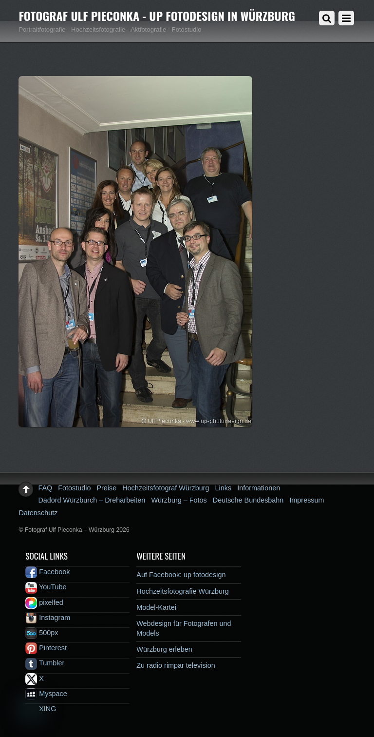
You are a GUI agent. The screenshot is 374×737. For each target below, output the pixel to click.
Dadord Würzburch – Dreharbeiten (91, 500)
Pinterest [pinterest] (46, 648)
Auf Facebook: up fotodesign (180, 575)
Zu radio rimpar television (175, 665)
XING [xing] (40, 709)
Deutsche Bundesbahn (248, 500)
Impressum (306, 500)
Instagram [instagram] (47, 617)
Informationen (258, 488)
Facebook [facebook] (47, 572)
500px (41, 633)
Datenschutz (38, 513)
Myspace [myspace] (46, 694)
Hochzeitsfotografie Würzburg (182, 591)
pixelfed (44, 602)
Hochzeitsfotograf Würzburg (165, 488)
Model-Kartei (156, 607)
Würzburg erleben (164, 649)
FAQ (45, 488)
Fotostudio (74, 488)
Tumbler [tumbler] (44, 663)
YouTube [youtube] (45, 587)
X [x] (34, 678)
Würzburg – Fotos (178, 500)
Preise (106, 488)
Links (223, 488)
